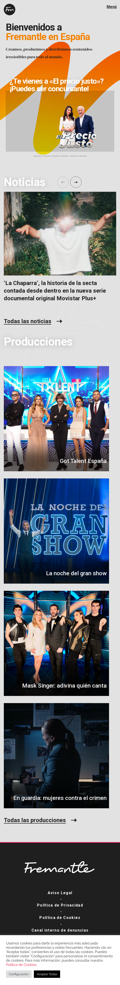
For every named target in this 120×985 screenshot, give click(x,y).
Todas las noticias (27, 321)
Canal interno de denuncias (60, 930)
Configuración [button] (19, 974)
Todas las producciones (35, 820)
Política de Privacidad (60, 905)
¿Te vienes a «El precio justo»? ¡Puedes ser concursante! (57, 85)
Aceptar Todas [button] (47, 974)
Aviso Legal (60, 893)
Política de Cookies (59, 917)
